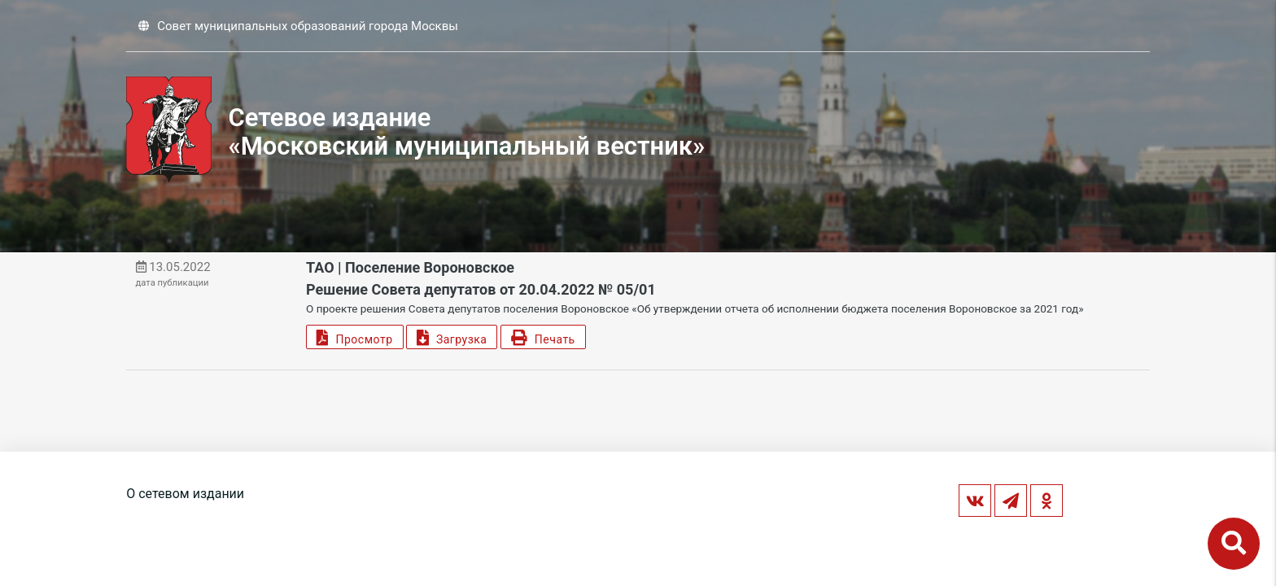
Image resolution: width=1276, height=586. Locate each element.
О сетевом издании (185, 493)
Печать (543, 337)
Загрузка (452, 337)
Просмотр (354, 337)
